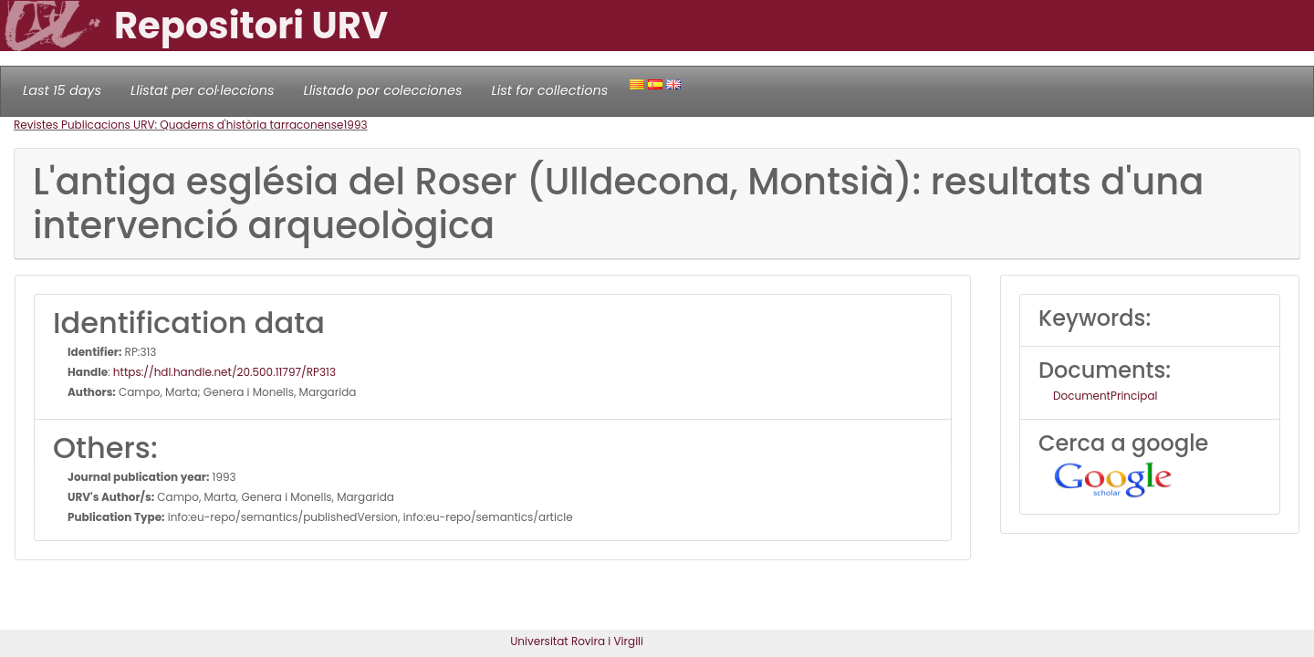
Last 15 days (62, 90)
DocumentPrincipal (1105, 395)
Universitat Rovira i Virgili (576, 641)
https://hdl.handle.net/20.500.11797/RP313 (224, 372)
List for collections (549, 90)
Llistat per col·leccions (202, 90)
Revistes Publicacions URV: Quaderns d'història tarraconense (178, 124)
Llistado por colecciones (383, 90)
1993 (355, 124)
